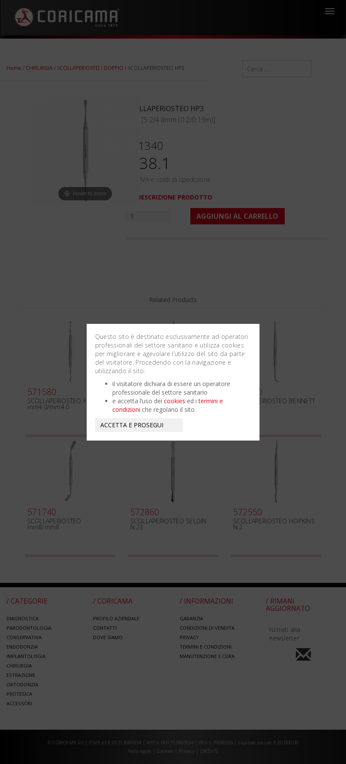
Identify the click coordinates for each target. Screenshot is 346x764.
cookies (174, 401)
